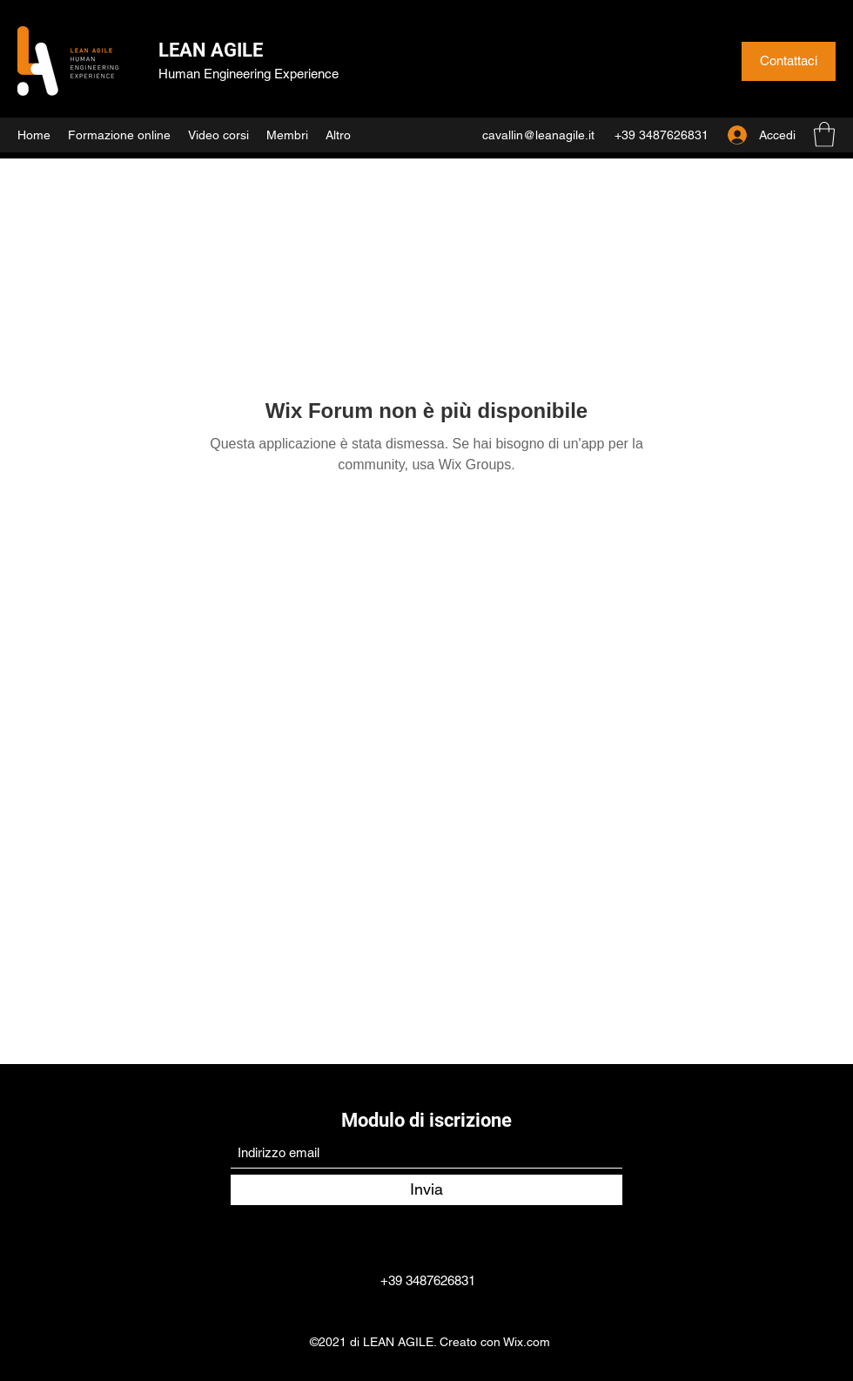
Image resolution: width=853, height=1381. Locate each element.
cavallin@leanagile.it (538, 135)
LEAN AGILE (210, 50)
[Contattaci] (789, 61)
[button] (824, 134)
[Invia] (426, 1190)
